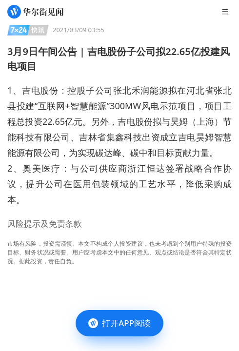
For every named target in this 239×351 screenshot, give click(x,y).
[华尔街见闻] (35, 12)
